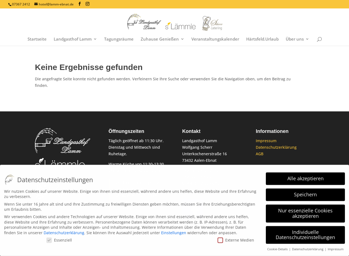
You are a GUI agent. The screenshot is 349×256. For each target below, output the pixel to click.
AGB (259, 153)
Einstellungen (173, 230)
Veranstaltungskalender (215, 39)
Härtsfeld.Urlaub (262, 39)
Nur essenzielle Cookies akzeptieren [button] (305, 211)
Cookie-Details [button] (277, 247)
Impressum (266, 140)
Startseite (37, 39)
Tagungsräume (119, 39)
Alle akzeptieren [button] (305, 176)
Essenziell (59, 237)
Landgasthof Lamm (73, 39)
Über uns (295, 39)
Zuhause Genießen (160, 39)
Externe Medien (236, 237)
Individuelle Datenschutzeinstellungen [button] (305, 233)
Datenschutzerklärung (276, 147)
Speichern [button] (305, 192)
